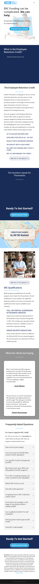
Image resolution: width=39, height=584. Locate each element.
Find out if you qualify (19, 29)
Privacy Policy (19, 573)
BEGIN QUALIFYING (19, 215)
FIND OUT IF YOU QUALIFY (19, 158)
